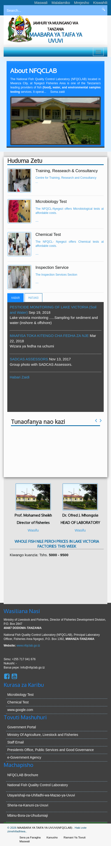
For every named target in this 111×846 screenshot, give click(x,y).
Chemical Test (18, 702)
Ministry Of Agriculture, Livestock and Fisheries (42, 735)
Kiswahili (100, 2)
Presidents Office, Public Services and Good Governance (50, 750)
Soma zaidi (57, 92)
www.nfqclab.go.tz (28, 645)
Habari (15, 298)
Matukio (33, 298)
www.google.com (20, 710)
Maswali (40, 2)
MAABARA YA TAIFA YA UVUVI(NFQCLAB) (45, 827)
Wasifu (33, 530)
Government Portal (21, 727)
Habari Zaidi (19, 377)
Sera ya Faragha (30, 837)
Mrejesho (81, 2)
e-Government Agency (24, 757)
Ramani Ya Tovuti (74, 837)
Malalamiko (61, 2)
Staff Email (15, 742)
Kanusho (52, 837)
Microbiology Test (20, 695)
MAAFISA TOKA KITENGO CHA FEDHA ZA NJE (50, 336)
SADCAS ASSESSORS (29, 359)
